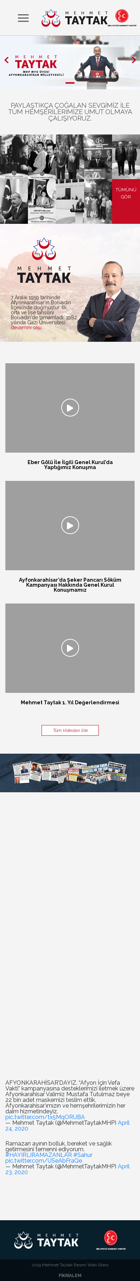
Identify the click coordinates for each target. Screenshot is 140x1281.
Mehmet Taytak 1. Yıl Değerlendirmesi (70, 702)
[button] (6, 60)
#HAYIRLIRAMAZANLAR (38, 1155)
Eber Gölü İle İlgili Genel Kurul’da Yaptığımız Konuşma (70, 465)
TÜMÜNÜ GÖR (126, 193)
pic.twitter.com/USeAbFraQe (43, 1160)
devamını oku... (28, 327)
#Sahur (82, 1155)
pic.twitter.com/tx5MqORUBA (45, 1117)
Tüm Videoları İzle (70, 730)
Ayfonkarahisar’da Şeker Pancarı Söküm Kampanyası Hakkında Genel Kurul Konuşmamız (70, 584)
